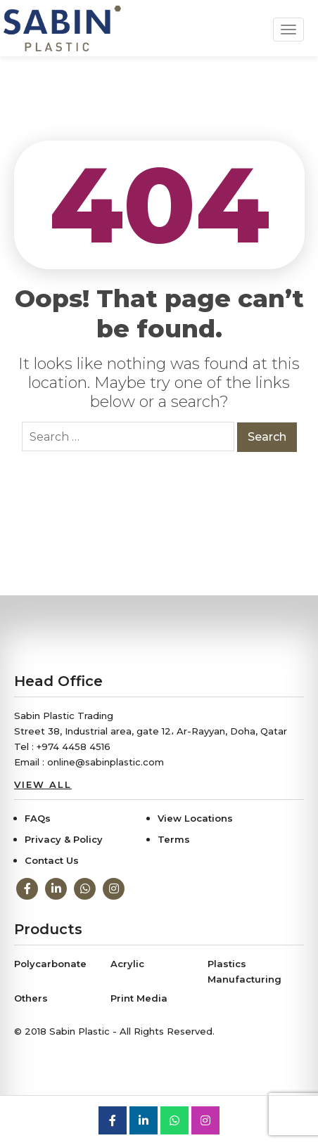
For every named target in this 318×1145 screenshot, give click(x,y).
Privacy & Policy (64, 839)
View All (43, 784)
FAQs (38, 818)
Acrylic (127, 963)
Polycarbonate (50, 963)
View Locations (195, 818)
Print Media (138, 998)
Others (31, 998)
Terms (174, 839)
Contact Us (52, 860)
